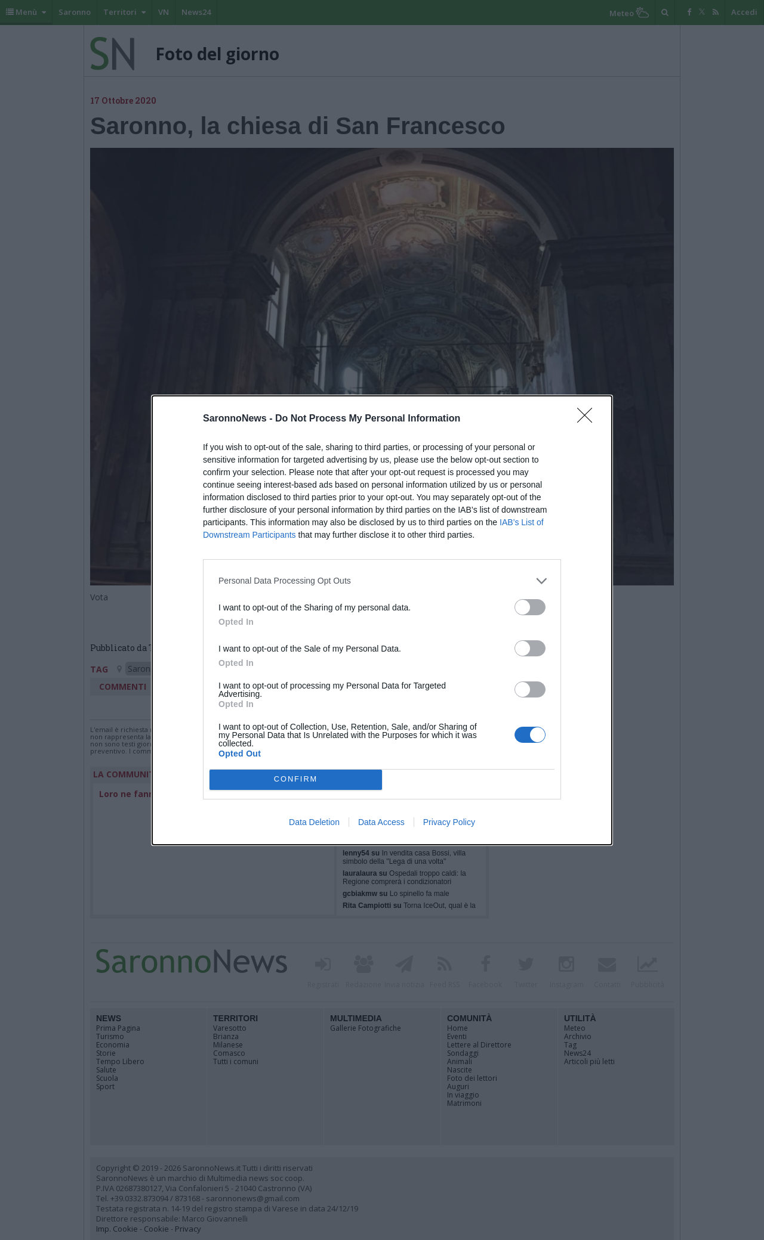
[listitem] (382, 581)
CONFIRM (295, 779)
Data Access (381, 822)
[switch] (530, 607)
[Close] (588, 419)
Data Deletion (314, 822)
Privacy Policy (449, 822)
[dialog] (382, 620)
